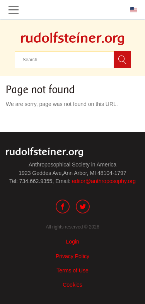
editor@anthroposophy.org (104, 181)
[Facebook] (62, 207)
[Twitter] (83, 207)
